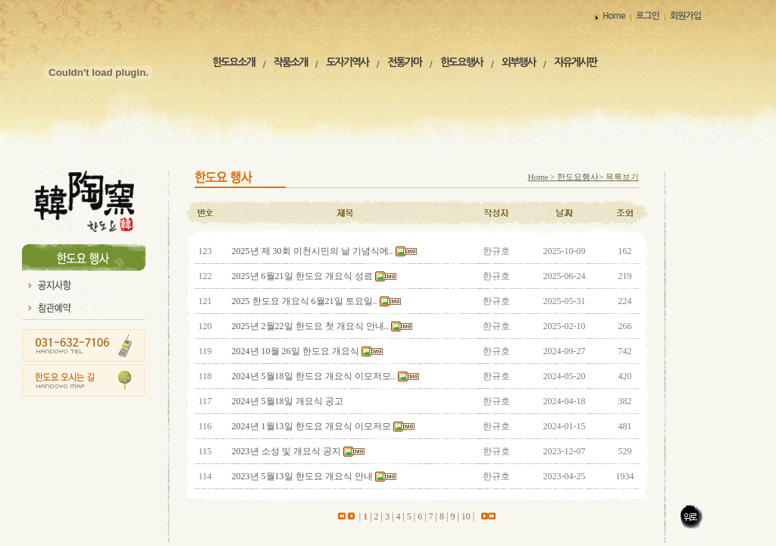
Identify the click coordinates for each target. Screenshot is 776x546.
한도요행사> (581, 176)
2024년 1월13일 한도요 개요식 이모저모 (311, 426)
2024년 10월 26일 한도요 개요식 (296, 351)
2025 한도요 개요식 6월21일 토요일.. (304, 301)
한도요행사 (461, 62)
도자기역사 (347, 62)
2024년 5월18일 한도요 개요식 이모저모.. (314, 376)
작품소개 (291, 62)
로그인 (647, 15)
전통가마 (404, 62)
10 (466, 516)
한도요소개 (233, 62)
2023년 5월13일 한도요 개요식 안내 (303, 476)
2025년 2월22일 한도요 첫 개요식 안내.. (310, 326)
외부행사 (519, 62)
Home (613, 15)
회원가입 (685, 15)
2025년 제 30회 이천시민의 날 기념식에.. (312, 251)
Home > (542, 176)
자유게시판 (575, 62)
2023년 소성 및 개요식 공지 (287, 451)
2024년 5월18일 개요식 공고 (287, 401)
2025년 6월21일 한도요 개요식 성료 (303, 276)
